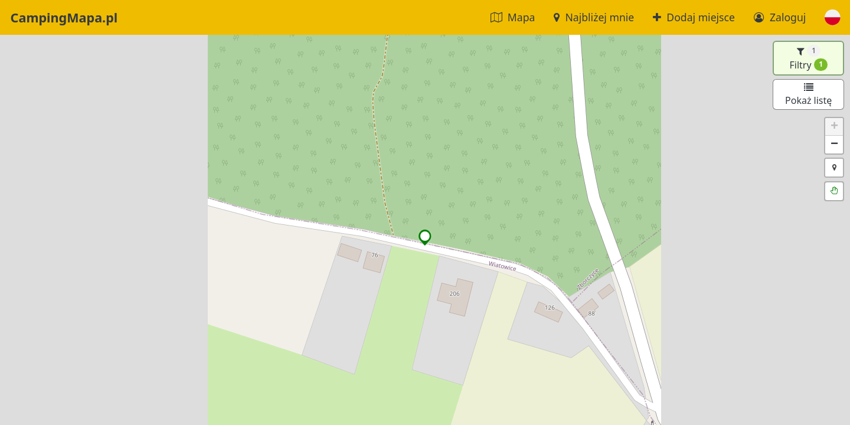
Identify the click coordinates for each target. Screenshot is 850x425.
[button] (832, 17)
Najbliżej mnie (594, 17)
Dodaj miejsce (694, 17)
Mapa (513, 17)
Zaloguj (780, 17)
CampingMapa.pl (64, 17)
